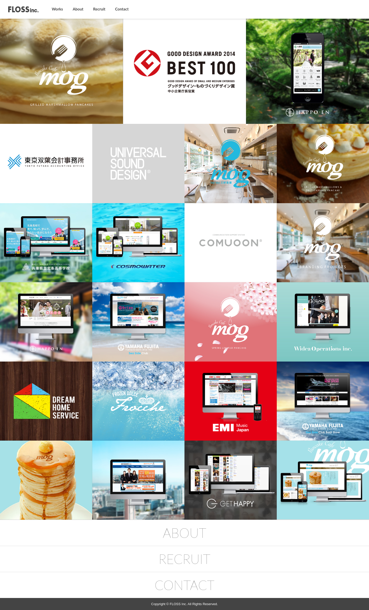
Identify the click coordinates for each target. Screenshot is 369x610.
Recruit (99, 9)
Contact (122, 9)
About (78, 9)
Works (57, 9)
